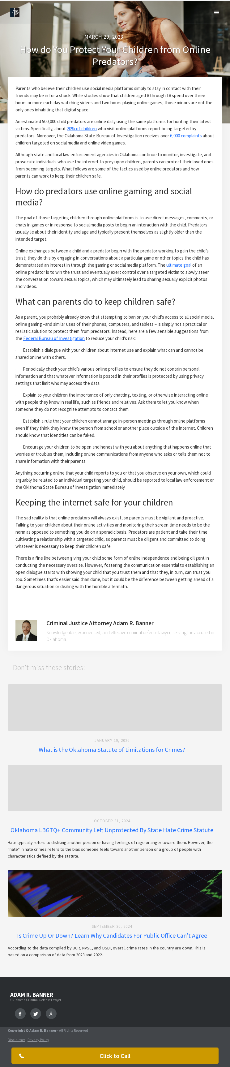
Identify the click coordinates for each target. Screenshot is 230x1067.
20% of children (82, 128)
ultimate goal (178, 265)
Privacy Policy (38, 1039)
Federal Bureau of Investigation (54, 338)
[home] (13, 11)
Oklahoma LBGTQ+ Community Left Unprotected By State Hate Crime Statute (112, 830)
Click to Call (115, 1056)
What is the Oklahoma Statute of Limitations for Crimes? (112, 749)
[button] (217, 12)
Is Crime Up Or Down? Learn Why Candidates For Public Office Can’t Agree (112, 935)
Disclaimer (16, 1039)
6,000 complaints (186, 136)
